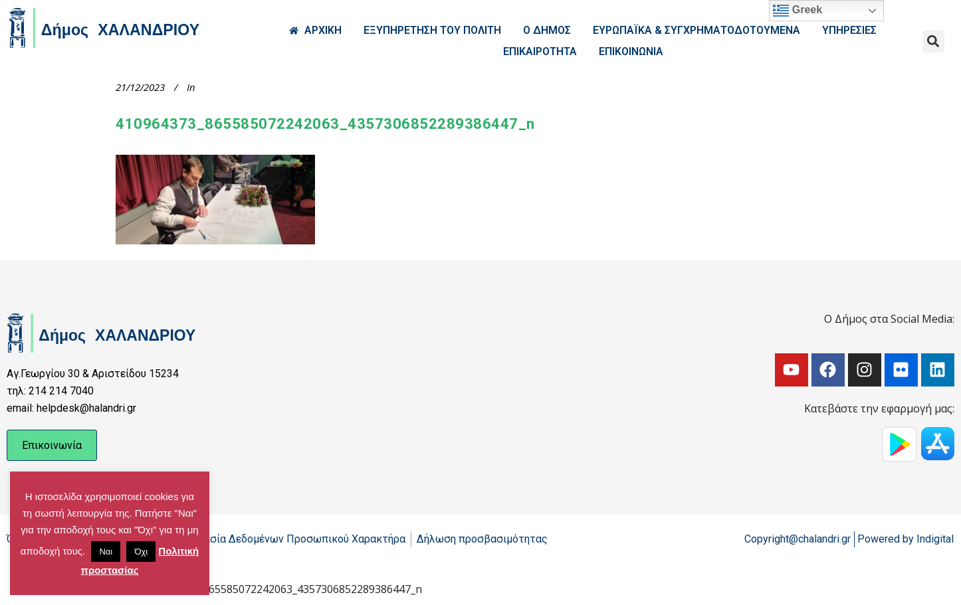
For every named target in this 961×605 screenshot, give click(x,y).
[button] (933, 41)
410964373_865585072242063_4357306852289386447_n (325, 124)
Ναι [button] (105, 552)
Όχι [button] (141, 552)
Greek (797, 11)
